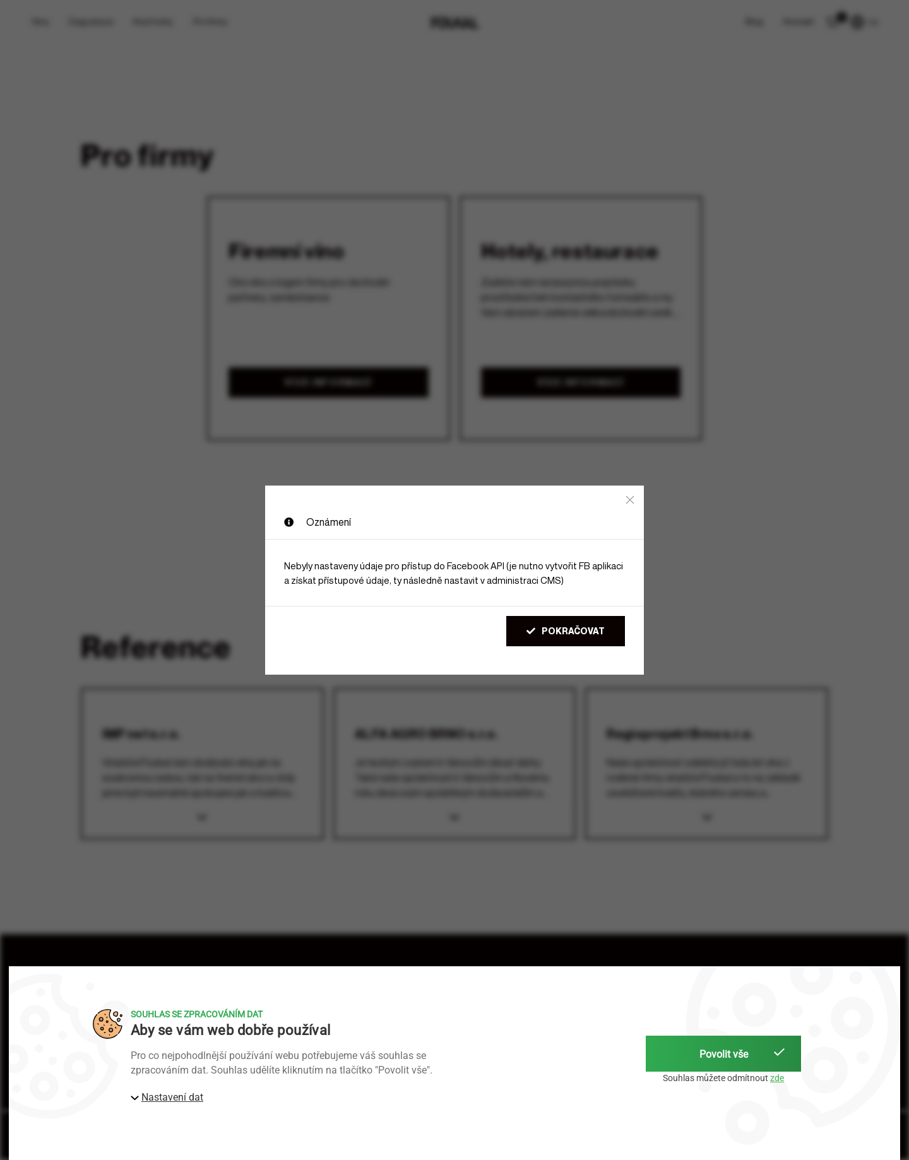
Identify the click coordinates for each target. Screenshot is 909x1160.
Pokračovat (565, 630)
